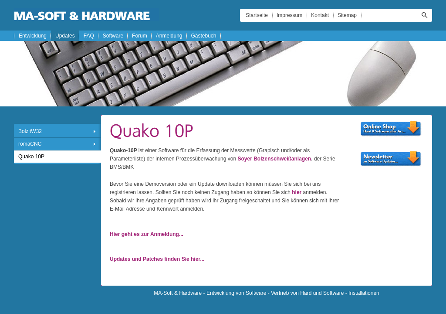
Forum (139, 36)
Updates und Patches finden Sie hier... (157, 259)
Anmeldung (169, 36)
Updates (65, 36)
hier (296, 192)
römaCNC (29, 144)
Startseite (257, 15)
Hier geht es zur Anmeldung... (146, 234)
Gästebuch (203, 36)
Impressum (289, 15)
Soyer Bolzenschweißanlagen (274, 159)
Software (113, 36)
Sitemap (347, 15)
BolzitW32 (30, 131)
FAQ (89, 36)
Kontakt (320, 15)
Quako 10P (31, 157)
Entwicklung (33, 36)
